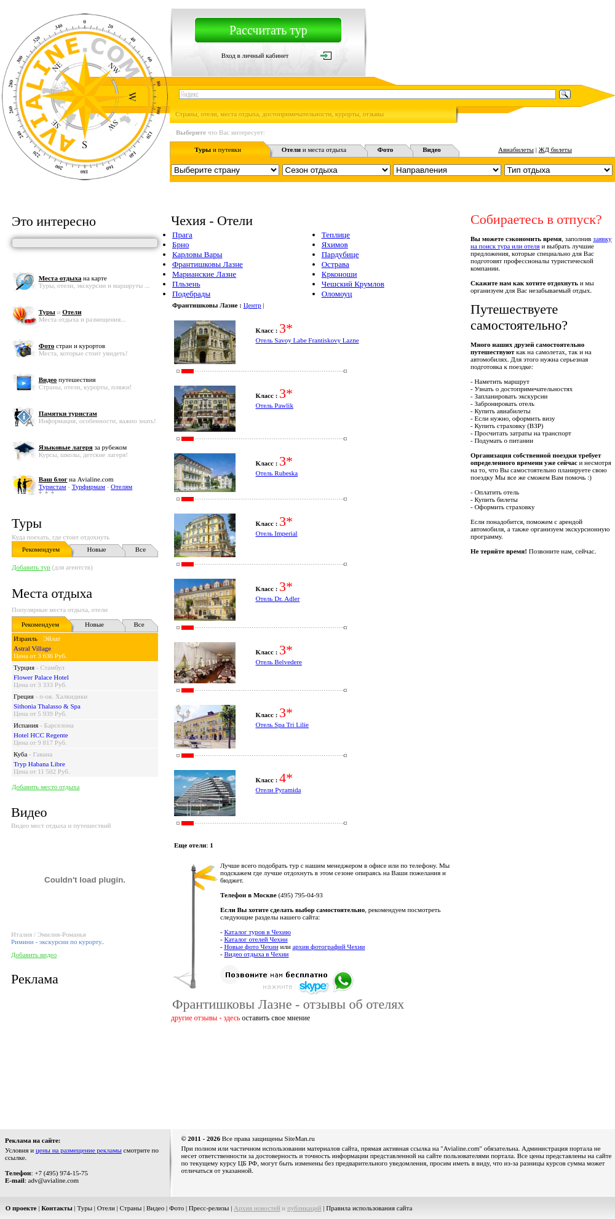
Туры (27, 523)
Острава (335, 264)
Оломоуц (337, 293)
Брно (180, 244)
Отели (106, 1208)
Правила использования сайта (369, 1208)
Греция (24, 696)
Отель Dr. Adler (277, 598)
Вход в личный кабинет (255, 55)
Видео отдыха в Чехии (256, 954)
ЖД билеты (555, 149)
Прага (182, 234)
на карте (73, 278)
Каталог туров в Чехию (257, 931)
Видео (155, 1208)
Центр (252, 305)
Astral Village (32, 648)
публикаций (304, 1208)
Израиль (26, 638)
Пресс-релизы (209, 1208)
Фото (176, 1208)
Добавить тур (31, 567)
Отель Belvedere (278, 661)
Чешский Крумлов (353, 283)
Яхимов (335, 244)
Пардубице (340, 254)
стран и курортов (72, 345)
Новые (96, 549)
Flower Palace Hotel (41, 677)
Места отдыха (52, 593)
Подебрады (191, 293)
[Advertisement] (218, 1073)
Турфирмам (88, 486)
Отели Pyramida (278, 789)
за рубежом (83, 447)
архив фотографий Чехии (328, 946)
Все (140, 549)
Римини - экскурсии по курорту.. (58, 941)
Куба (20, 754)
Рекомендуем (41, 549)
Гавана (43, 754)
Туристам (52, 486)
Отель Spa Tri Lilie (282, 724)
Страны (131, 1208)
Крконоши (339, 274)
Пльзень (186, 283)
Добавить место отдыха (45, 786)
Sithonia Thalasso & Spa (47, 706)
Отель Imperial (276, 533)
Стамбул (52, 667)
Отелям (121, 486)
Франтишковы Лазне (207, 264)
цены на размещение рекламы (79, 1150)
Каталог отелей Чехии (255, 939)
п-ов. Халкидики (63, 696)
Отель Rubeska (276, 473)
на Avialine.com (76, 479)
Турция (24, 667)
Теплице (336, 234)
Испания (26, 725)
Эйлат (51, 638)
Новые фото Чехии (251, 946)
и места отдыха (314, 149)
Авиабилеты (516, 149)
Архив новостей (257, 1208)
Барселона (59, 725)
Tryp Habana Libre (39, 764)
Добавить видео (34, 954)
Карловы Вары (197, 254)
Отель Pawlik (274, 405)
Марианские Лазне (204, 274)
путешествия (67, 379)
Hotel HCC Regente (41, 735)
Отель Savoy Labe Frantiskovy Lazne (307, 340)
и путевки (217, 149)
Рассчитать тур (268, 30)
